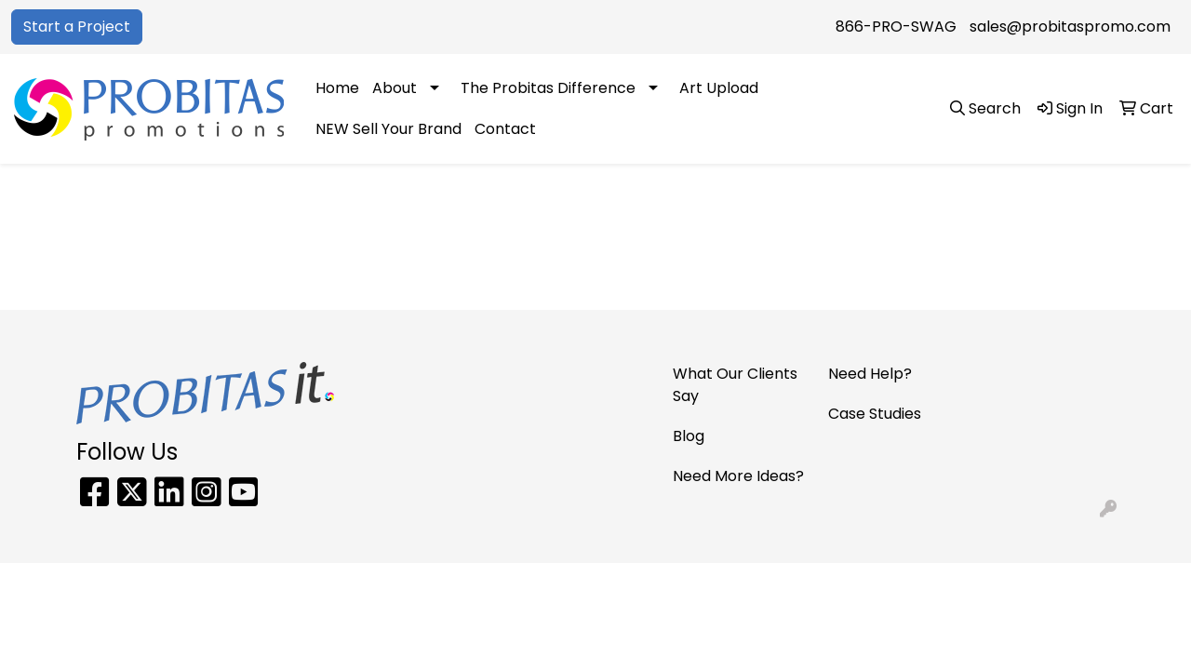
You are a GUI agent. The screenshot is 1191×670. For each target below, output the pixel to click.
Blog (688, 436)
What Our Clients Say (735, 385)
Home (337, 88)
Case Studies (874, 413)
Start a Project (76, 26)
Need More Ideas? (738, 476)
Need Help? (870, 373)
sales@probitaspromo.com (1070, 26)
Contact (505, 129)
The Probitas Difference (548, 88)
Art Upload (718, 88)
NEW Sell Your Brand (388, 129)
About (394, 88)
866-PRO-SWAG (896, 26)
